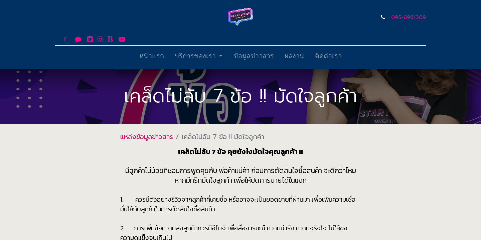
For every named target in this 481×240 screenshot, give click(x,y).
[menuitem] (151, 57)
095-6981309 (408, 17)
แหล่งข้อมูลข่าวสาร (146, 137)
